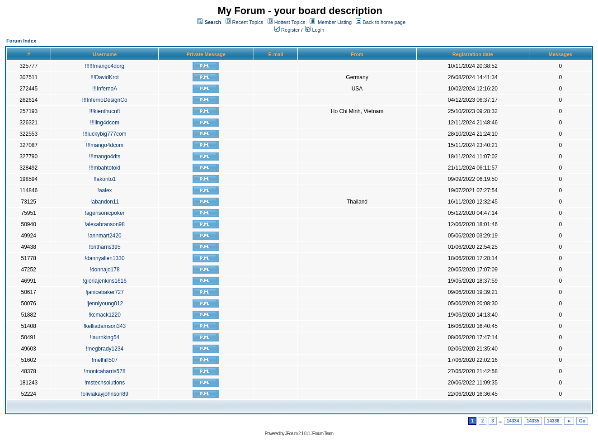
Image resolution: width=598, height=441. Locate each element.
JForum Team (322, 433)
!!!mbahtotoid (104, 168)
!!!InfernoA (104, 88)
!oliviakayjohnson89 (104, 394)
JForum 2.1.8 (295, 433)
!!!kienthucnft (104, 111)
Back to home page (384, 22)
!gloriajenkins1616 (105, 281)
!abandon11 (104, 202)
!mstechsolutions (105, 382)
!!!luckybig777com (105, 134)
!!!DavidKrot (104, 77)
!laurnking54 (104, 337)
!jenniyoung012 (104, 303)
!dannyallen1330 (105, 258)
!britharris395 (105, 247)
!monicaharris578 (105, 371)
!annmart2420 (105, 235)
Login (314, 30)
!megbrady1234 (104, 349)
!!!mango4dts (104, 156)
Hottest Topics (290, 22)
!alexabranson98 (105, 224)
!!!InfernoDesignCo (104, 100)
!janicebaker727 (104, 292)
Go (582, 420)
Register (287, 30)
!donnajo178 (105, 269)
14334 (513, 420)
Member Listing (335, 22)
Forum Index (21, 40)
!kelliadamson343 (105, 326)
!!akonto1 (105, 179)
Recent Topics (248, 22)
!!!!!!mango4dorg (104, 66)
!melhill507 (105, 360)
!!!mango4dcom (104, 145)
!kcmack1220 (105, 315)
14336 (553, 420)
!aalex (105, 190)
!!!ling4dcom (104, 122)
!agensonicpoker (105, 213)
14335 (533, 420)
